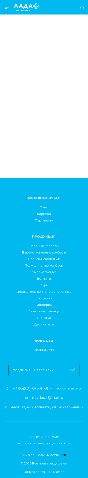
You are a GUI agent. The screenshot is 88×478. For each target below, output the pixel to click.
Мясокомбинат (44, 198)
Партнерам (44, 220)
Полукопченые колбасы (44, 265)
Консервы (44, 305)
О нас (44, 207)
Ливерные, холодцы (44, 311)
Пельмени (44, 298)
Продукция (44, 236)
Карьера (44, 214)
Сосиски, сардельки (44, 259)
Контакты (44, 350)
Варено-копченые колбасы (44, 252)
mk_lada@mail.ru (47, 397)
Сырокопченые (44, 272)
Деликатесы (44, 324)
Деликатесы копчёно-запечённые (44, 291)
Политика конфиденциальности (44, 443)
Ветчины (44, 278)
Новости (44, 340)
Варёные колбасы (44, 246)
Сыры (44, 285)
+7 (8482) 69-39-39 (30, 389)
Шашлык (44, 318)
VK (64, 455)
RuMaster (56, 472)
